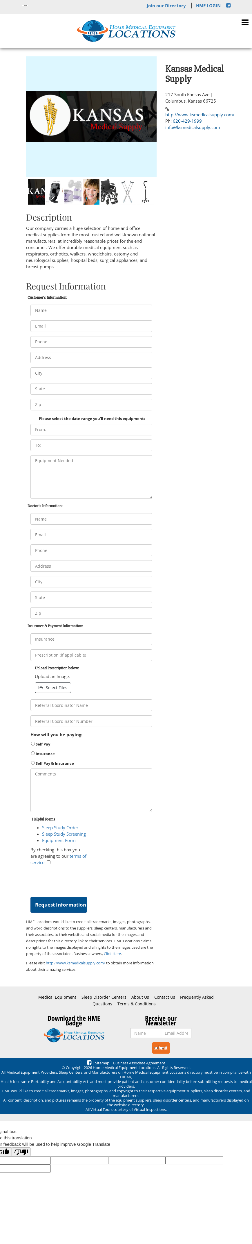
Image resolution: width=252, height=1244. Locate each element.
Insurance (43, 753)
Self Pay (40, 744)
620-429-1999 (187, 121)
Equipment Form (59, 840)
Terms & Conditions (136, 1004)
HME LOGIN (208, 5)
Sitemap (102, 1063)
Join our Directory (166, 5)
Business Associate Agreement (139, 1063)
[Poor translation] (21, 1152)
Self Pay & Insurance (52, 763)
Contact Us (164, 997)
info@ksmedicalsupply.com (192, 127)
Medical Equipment (57, 997)
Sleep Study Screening (64, 834)
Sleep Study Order (60, 827)
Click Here (112, 953)
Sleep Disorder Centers (103, 997)
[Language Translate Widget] (25, 5)
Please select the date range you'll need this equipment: (92, 418)
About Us (140, 997)
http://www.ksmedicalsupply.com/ (75, 963)
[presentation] (74, 879)
